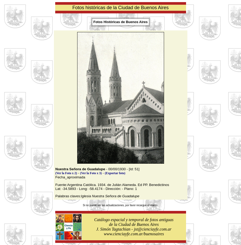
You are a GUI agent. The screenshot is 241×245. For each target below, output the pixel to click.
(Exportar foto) (115, 173)
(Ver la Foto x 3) (91, 173)
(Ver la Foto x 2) (66, 173)
